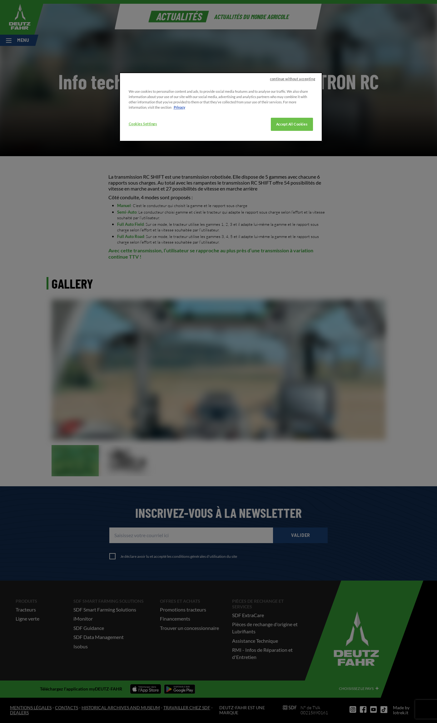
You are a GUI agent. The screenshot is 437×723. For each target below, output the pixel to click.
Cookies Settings (143, 155)
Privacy (179, 138)
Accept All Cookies (291, 155)
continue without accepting (292, 110)
